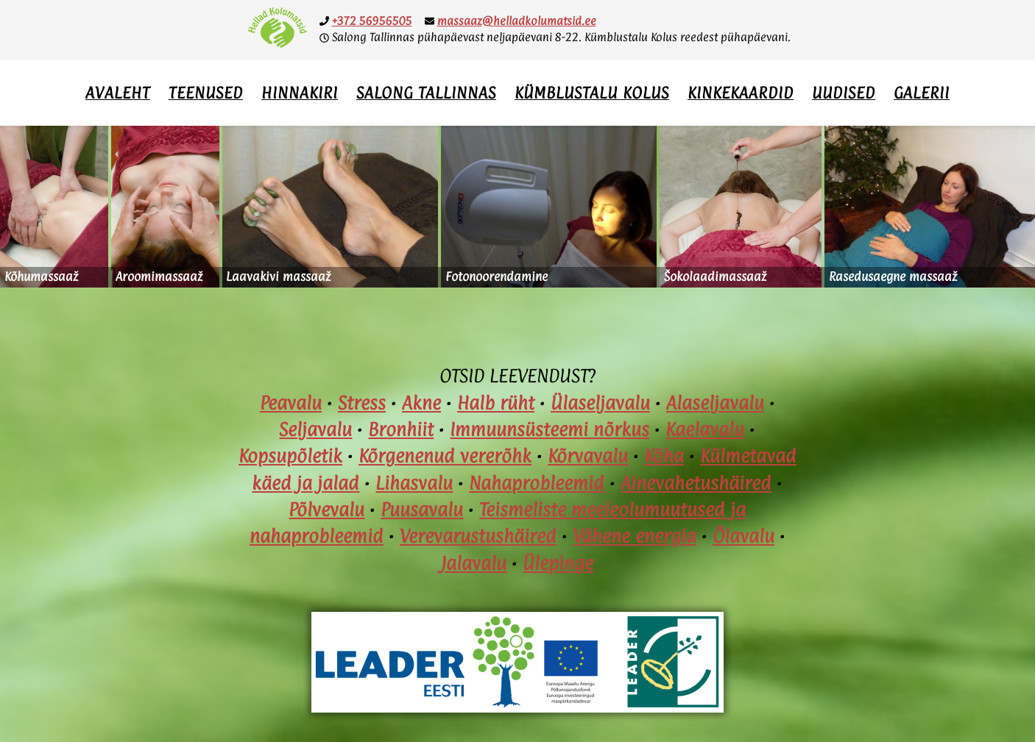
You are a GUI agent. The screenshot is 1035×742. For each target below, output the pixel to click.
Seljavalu (315, 429)
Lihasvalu (414, 483)
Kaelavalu (704, 429)
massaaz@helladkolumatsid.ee (516, 21)
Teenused (206, 92)
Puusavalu (422, 510)
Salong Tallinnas (426, 92)
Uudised (843, 92)
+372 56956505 (372, 21)
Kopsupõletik (290, 456)
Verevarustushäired (478, 536)
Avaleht (117, 92)
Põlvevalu (326, 510)
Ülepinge (558, 563)
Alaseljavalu (715, 403)
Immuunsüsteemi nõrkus (549, 429)
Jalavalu (473, 563)
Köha (664, 456)
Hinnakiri (299, 92)
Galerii (922, 92)
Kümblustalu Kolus (592, 92)
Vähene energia (634, 536)
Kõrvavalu (588, 456)
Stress (362, 403)
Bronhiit (401, 429)
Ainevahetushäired (696, 483)
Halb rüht (495, 403)
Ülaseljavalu (600, 403)
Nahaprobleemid (536, 483)
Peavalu (291, 403)
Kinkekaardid (741, 92)
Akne (421, 403)
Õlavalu (743, 536)
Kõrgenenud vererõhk (444, 456)
